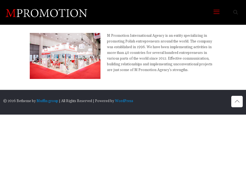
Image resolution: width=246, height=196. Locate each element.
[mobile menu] (216, 12)
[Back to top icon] (237, 101)
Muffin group (47, 101)
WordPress (124, 101)
